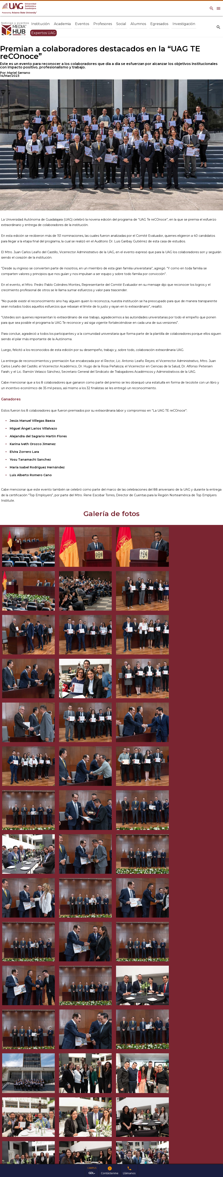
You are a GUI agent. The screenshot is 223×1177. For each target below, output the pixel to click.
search (218, 27)
